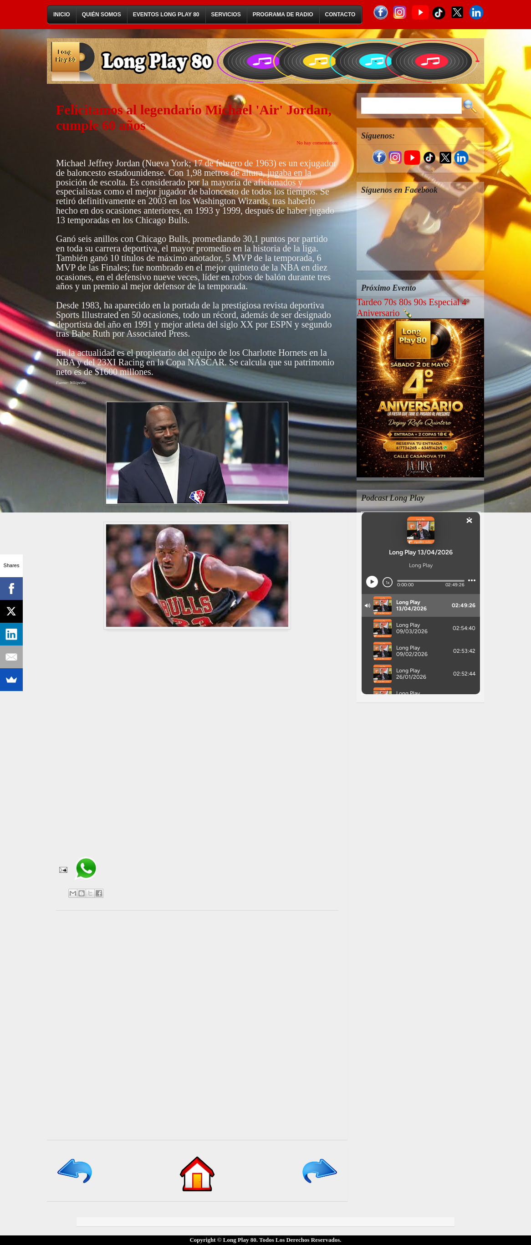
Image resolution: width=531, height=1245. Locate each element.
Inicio (61, 14)
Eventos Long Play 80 (166, 14)
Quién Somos (101, 14)
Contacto (340, 14)
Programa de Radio (283, 14)
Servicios (226, 14)
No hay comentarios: (317, 142)
